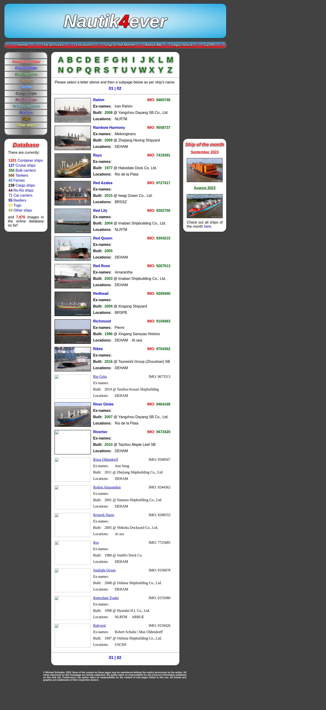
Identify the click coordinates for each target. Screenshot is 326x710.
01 (111, 88)
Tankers (21, 175)
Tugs (17, 205)
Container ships (30, 160)
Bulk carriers (25, 170)
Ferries (19, 180)
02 (119, 88)
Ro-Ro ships (23, 190)
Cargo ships (25, 185)
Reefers (19, 200)
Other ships (22, 210)
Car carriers (22, 195)
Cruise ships (25, 165)
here (207, 226)
